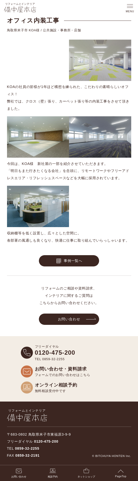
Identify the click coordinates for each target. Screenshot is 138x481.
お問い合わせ (69, 319)
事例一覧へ (73, 261)
